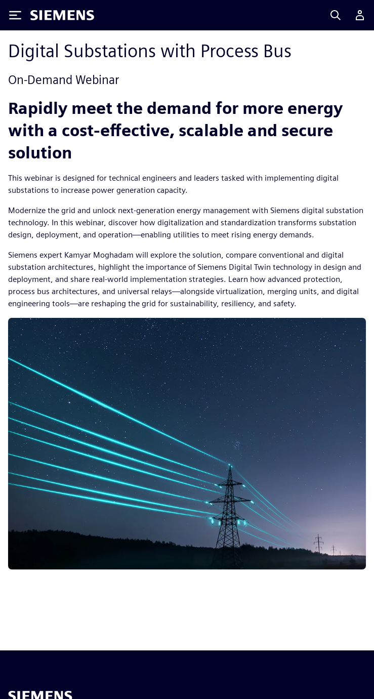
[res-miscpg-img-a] (187, 443)
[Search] (335, 15)
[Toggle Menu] (15, 15)
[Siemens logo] (62, 15)
